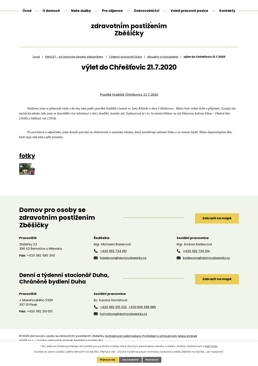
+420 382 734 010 (113, 268)
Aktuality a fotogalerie (162, 74)
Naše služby (81, 10)
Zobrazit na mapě (212, 234)
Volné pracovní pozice (189, 10)
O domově (51, 10)
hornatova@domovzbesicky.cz (123, 331)
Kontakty (227, 10)
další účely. (211, 346)
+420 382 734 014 (196, 268)
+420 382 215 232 (113, 324)
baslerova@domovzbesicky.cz (123, 275)
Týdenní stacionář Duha (125, 74)
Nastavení (153, 359)
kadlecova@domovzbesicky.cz (206, 275)
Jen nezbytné (130, 359)
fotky (27, 173)
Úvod (36, 74)
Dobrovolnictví (146, 10)
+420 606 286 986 (142, 324)
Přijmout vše (106, 359)
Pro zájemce (112, 10)
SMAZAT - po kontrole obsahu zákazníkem (74, 74)
